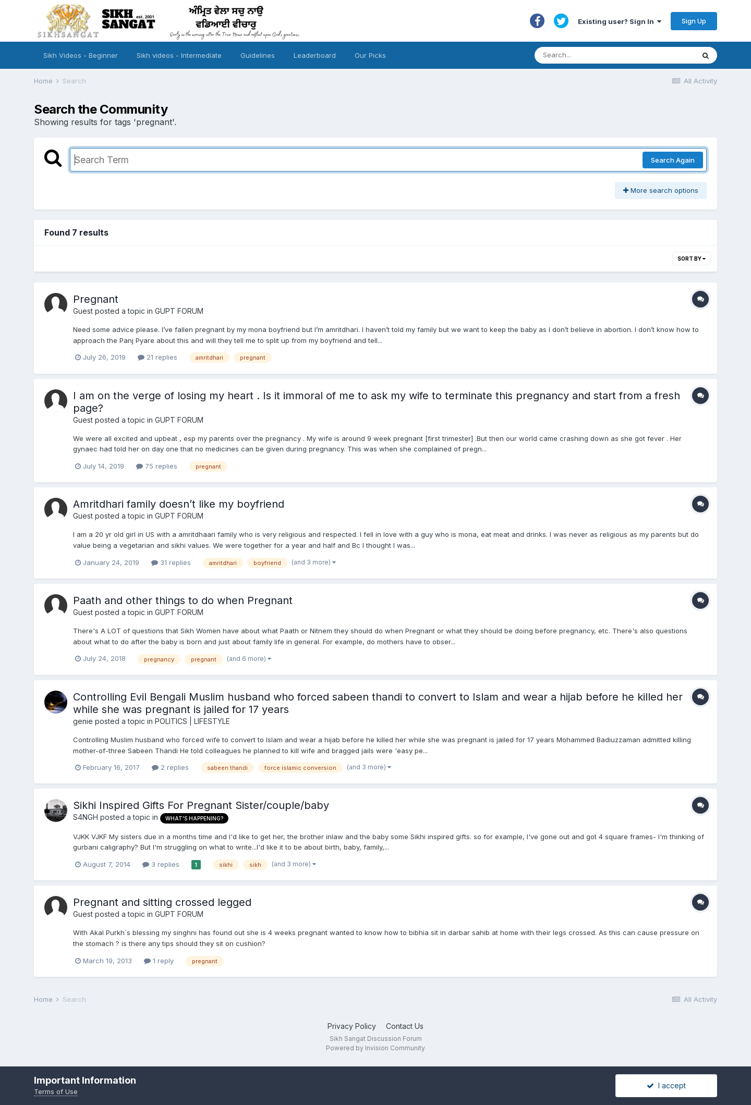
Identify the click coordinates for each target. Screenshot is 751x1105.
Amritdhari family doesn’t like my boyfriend (178, 504)
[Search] (604, 55)
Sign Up (694, 21)
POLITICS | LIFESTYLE (192, 721)
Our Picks (370, 55)
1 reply (159, 960)
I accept (666, 1085)
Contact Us (404, 1026)
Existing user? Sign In (619, 21)
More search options (660, 190)
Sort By (691, 258)
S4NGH (85, 817)
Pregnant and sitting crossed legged (162, 902)
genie (83, 721)
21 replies (157, 357)
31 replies (171, 562)
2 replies (170, 767)
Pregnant (95, 299)
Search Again (673, 160)
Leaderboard (315, 55)
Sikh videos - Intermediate (179, 55)
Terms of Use (56, 1091)
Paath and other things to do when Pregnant (183, 600)
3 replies (160, 864)
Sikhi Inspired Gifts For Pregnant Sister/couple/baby (201, 805)
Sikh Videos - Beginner (80, 55)
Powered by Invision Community (375, 1048)
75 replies (156, 466)
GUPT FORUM (179, 310)
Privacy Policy (352, 1026)
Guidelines (257, 55)
